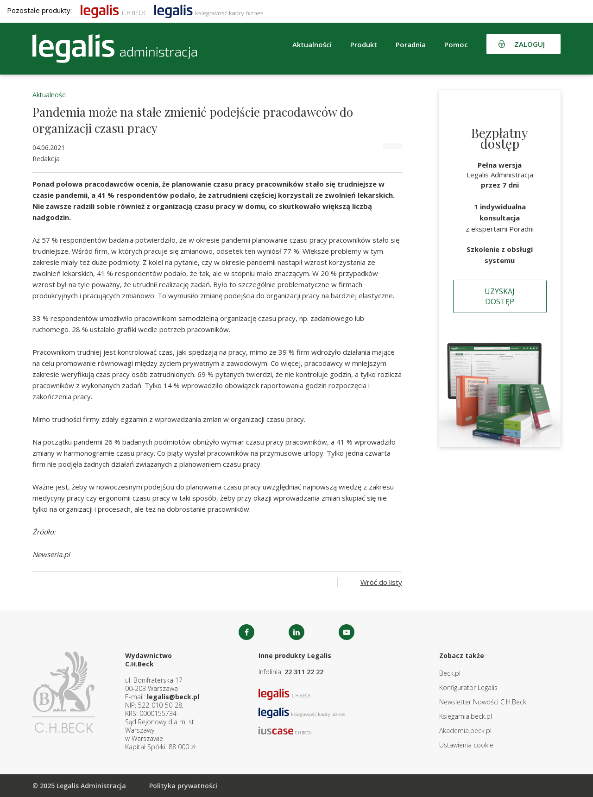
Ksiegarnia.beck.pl (465, 716)
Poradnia (411, 44)
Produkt (363, 44)
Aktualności (312, 44)
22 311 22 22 (303, 671)
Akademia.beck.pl (465, 730)
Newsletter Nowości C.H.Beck (482, 701)
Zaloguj (529, 44)
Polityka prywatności (183, 785)
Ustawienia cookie (466, 745)
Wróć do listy (381, 582)
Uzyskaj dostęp (500, 296)
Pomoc (456, 44)
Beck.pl (450, 673)
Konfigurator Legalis (468, 687)
